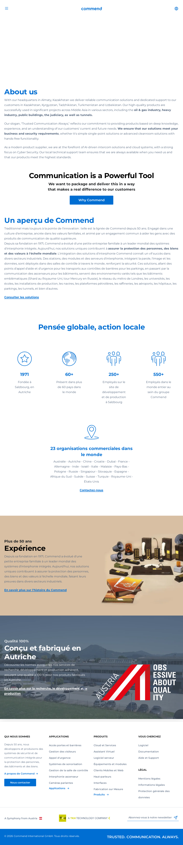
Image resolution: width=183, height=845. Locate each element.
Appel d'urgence (60, 757)
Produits (99, 794)
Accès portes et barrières (65, 745)
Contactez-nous (91, 493)
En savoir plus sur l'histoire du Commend (35, 592)
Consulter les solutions (21, 300)
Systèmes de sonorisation (65, 764)
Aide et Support (148, 757)
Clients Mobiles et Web (108, 770)
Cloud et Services (105, 745)
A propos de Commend (19, 773)
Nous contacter (20, 782)
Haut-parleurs (102, 776)
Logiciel (143, 745)
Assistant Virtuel (104, 751)
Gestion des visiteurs (62, 751)
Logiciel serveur (104, 757)
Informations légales (151, 784)
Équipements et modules (110, 764)
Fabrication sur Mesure (108, 789)
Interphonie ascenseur (63, 776)
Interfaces (100, 783)
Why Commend (91, 203)
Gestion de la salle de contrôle (68, 770)
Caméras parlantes (61, 783)
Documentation (148, 751)
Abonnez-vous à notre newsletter (152, 817)
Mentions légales (149, 778)
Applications (57, 788)
